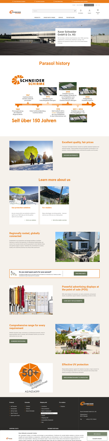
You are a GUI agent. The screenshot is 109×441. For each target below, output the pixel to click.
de (96, 5)
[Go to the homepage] (16, 12)
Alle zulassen (97, 423)
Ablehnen (97, 432)
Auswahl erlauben (97, 428)
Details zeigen (75, 438)
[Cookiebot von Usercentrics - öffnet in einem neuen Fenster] (9, 438)
